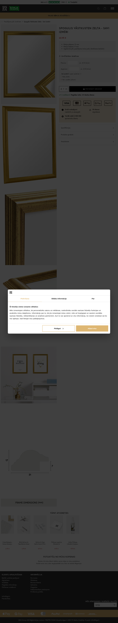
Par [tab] (93, 299)
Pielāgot (58, 328)
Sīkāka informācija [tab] (59, 299)
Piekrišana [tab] (25, 299)
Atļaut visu (92, 328)
